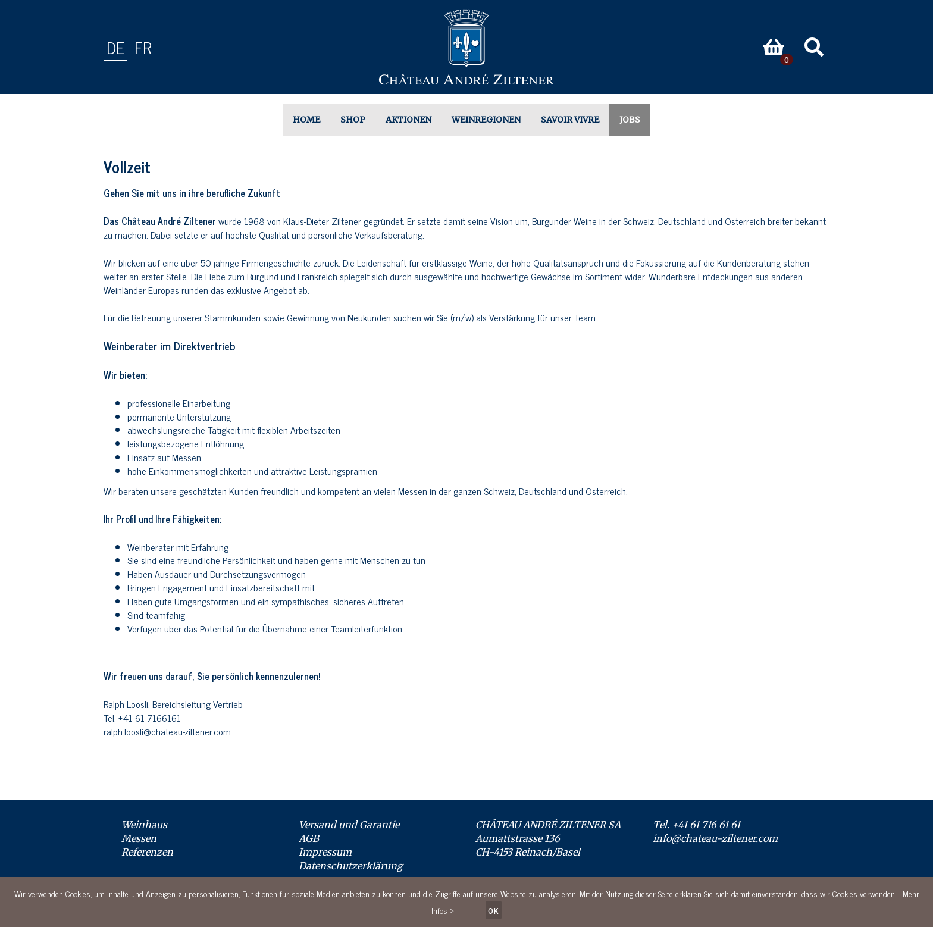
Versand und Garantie (349, 825)
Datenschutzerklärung (351, 866)
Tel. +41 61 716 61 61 (696, 825)
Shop (352, 119)
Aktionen (408, 119)
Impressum (325, 852)
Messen (138, 838)
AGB (309, 838)
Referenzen (147, 852)
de (115, 47)
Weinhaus (144, 825)
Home (306, 119)
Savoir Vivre (570, 119)
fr (143, 47)
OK (493, 910)
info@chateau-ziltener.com (715, 838)
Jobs (629, 119)
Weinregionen (486, 119)
